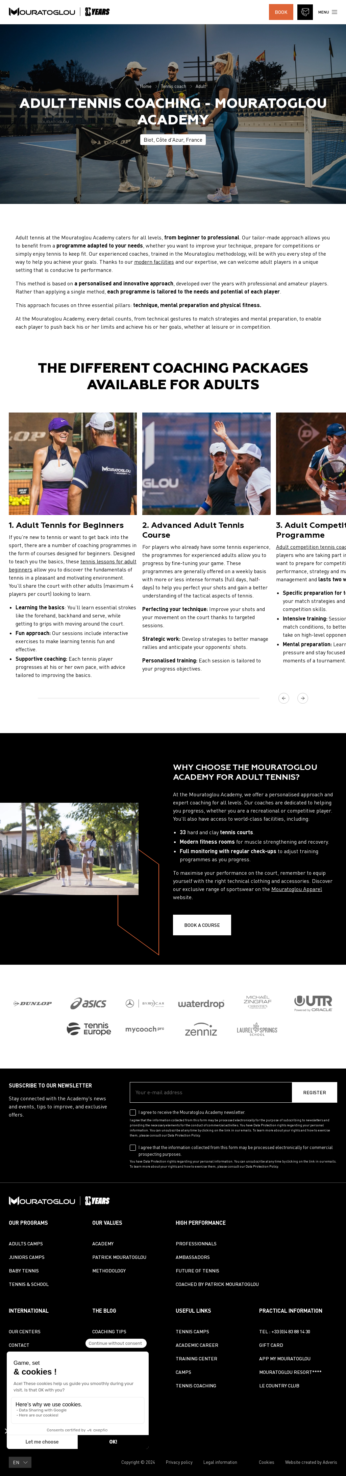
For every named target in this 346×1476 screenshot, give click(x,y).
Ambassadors (193, 1257)
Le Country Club (279, 1385)
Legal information (220, 1462)
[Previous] (283, 698)
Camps (183, 1372)
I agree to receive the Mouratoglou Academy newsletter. (192, 1112)
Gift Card (271, 1345)
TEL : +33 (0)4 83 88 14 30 (284, 1331)
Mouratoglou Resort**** (290, 1372)
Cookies (266, 1462)
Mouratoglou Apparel (296, 889)
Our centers (25, 1331)
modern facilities (154, 261)
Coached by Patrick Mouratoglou (217, 1284)
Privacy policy (179, 1462)
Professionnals (196, 1243)
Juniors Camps (27, 1257)
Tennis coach (173, 86)
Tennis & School (29, 1284)
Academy (103, 1243)
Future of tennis (197, 1270)
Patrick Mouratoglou (119, 1257)
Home (145, 86)
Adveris (330, 1462)
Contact (19, 1345)
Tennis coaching (196, 1385)
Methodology (109, 1270)
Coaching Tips (109, 1331)
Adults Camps (26, 1243)
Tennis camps (192, 1331)
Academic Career (197, 1345)
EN (21, 1462)
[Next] (302, 698)
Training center (196, 1358)
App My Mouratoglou (285, 1358)
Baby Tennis (24, 1270)
